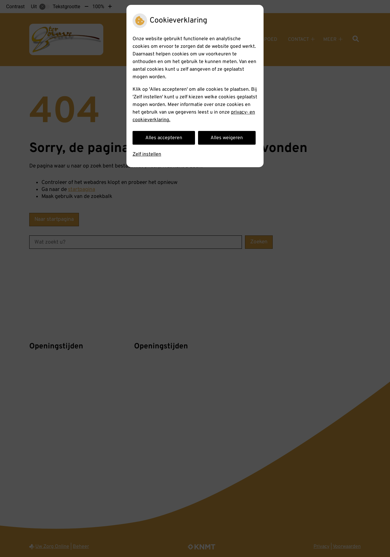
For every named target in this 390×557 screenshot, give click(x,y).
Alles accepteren (163, 138)
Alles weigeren (227, 138)
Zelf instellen (147, 154)
